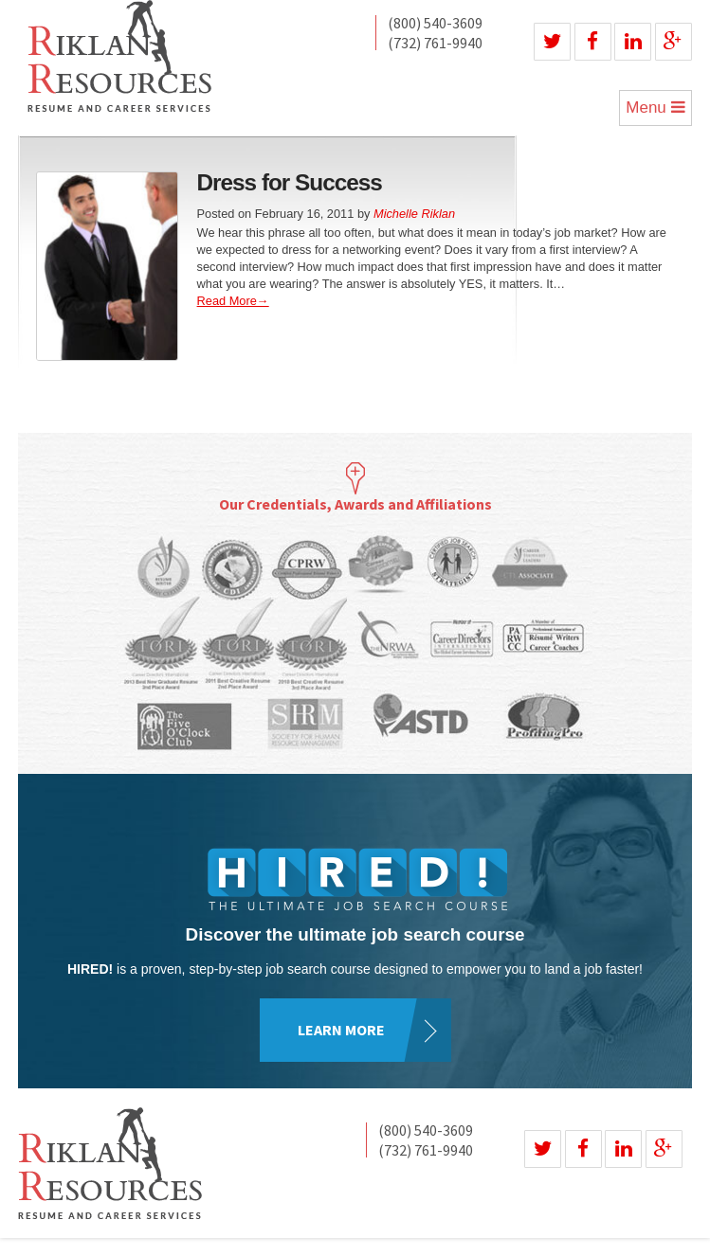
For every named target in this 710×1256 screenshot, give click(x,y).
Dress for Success (289, 182)
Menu (655, 108)
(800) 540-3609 (435, 23)
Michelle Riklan (414, 213)
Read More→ (233, 301)
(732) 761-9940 (435, 42)
